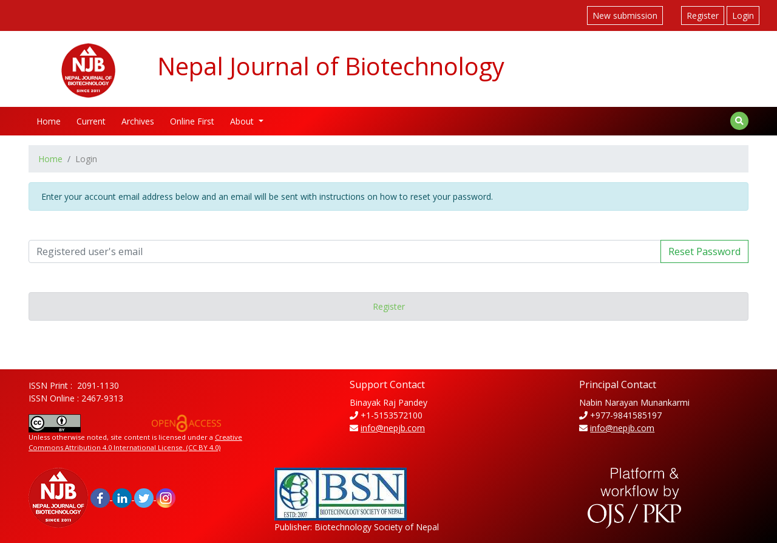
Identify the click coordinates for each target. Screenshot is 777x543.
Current (91, 121)
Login (743, 15)
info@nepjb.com (393, 428)
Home (48, 121)
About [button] (243, 121)
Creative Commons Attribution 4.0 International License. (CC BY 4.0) (135, 442)
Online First (192, 121)
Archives (137, 121)
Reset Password (704, 251)
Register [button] (389, 306)
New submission (624, 15)
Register (703, 15)
